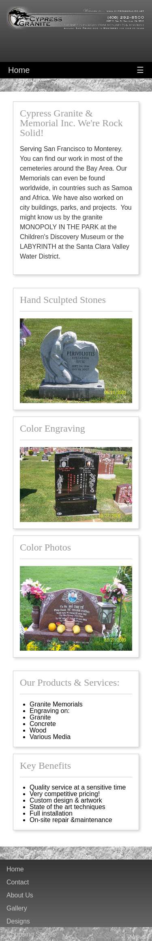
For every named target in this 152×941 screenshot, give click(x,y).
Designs (18, 921)
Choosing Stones (31, 934)
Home (19, 70)
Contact (17, 882)
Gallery (16, 908)
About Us (19, 895)
